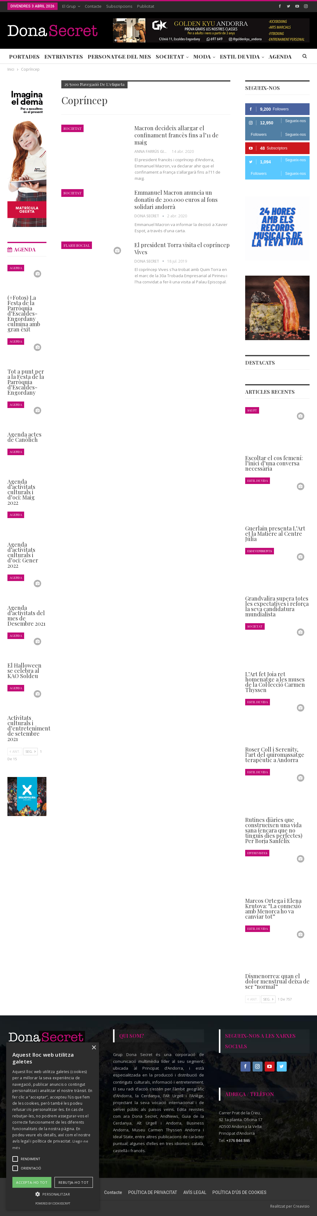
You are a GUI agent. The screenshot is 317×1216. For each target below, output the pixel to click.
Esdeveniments (259, 551)
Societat (170, 56)
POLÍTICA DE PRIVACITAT (152, 1192)
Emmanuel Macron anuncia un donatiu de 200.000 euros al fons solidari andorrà (176, 200)
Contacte (93, 6)
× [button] (93, 1047)
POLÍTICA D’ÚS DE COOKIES (239, 1192)
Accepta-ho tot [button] (31, 1182)
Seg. (268, 999)
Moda (202, 56)
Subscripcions (119, 6)
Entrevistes (63, 56)
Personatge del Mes (119, 56)
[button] (52, 1194)
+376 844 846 (238, 1140)
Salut (252, 410)
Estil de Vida (240, 56)
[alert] (52, 1126)
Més (275, 56)
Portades (24, 56)
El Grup (69, 6)
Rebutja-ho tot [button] (74, 1182)
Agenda (16, 268)
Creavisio (301, 1206)
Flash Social (76, 245)
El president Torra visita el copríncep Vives (182, 248)
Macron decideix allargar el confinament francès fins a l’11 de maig (176, 135)
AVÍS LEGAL (194, 1192)
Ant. (252, 999)
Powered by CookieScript (52, 1203)
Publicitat (145, 6)
